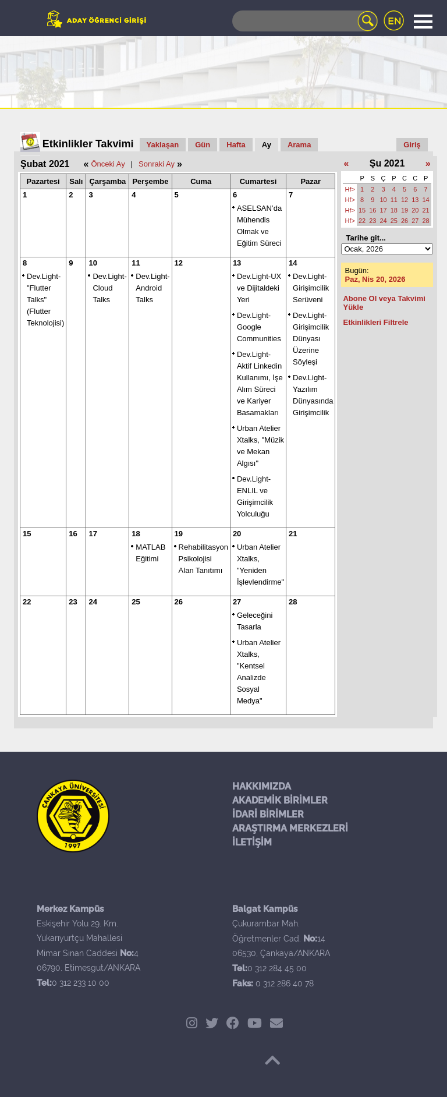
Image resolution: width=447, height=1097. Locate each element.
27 (237, 601)
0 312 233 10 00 (80, 983)
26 (179, 601)
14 (293, 263)
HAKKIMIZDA (261, 786)
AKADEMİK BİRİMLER (280, 800)
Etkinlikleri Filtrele (375, 322)
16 (73, 533)
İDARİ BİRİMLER (268, 814)
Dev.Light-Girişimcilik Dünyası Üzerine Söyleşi (311, 338)
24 (92, 601)
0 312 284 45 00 (277, 968)
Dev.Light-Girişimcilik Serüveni (311, 288)
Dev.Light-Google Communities (259, 327)
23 (73, 601)
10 (92, 263)
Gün (202, 144)
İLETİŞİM (252, 842)
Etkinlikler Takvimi (88, 144)
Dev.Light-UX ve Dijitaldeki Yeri (259, 288)
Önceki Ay (108, 164)
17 (92, 533)
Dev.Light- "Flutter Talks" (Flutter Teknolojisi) (45, 299)
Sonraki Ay (157, 164)
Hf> (349, 189)
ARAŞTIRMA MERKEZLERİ (290, 828)
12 (179, 263)
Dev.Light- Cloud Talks (109, 288)
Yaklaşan (163, 144)
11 (136, 263)
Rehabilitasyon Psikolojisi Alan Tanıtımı (203, 559)
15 (27, 533)
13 (237, 263)
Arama (299, 144)
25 (136, 601)
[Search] (305, 20)
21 (293, 533)
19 (179, 533)
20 (237, 533)
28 (293, 601)
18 (136, 533)
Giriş (412, 144)
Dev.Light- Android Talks (152, 288)
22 (27, 601)
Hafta (236, 144)
